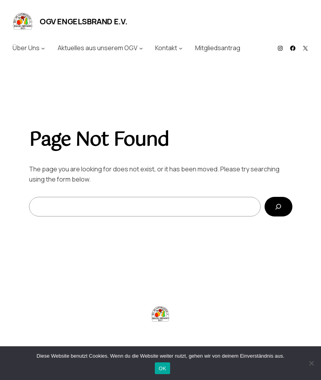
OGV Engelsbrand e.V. (83, 21)
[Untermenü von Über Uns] (43, 48)
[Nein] (311, 363)
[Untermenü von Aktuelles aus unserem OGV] (141, 48)
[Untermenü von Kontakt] (181, 48)
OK (162, 368)
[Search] (278, 206)
